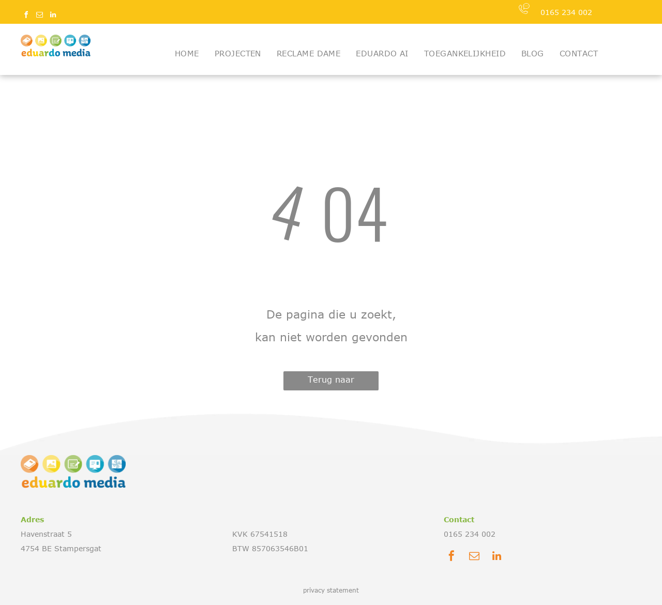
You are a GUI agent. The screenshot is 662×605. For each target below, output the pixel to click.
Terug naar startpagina (331, 382)
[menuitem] (187, 53)
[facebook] (26, 16)
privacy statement (331, 590)
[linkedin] (53, 16)
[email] (39, 16)
